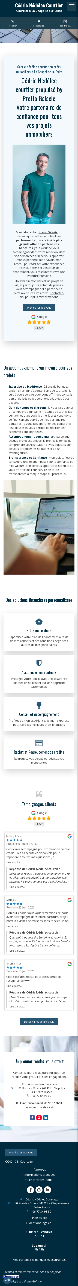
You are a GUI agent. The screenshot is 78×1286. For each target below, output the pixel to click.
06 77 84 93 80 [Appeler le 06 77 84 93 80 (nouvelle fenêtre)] (41, 1095)
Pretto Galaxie (48, 232)
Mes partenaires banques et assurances (39, 1260)
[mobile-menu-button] (71, 6)
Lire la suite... (14, 862)
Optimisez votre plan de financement (34, 637)
